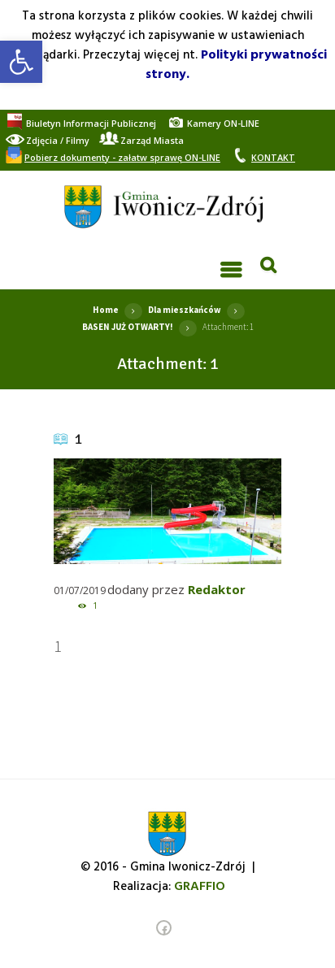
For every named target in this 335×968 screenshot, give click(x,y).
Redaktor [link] (217, 589)
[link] (21, 62)
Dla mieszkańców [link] (184, 309)
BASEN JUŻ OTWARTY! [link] (127, 326)
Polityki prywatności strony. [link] (236, 65)
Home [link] (106, 309)
